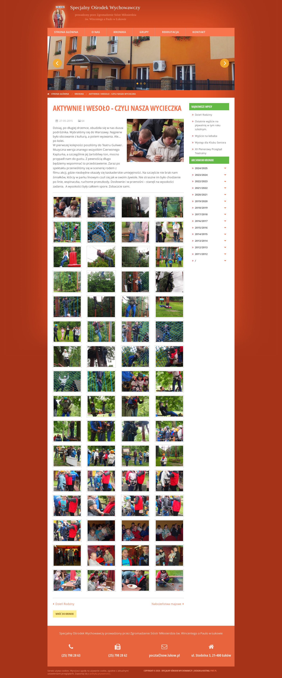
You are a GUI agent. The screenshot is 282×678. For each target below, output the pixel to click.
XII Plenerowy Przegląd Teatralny (208, 151)
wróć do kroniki (65, 614)
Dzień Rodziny (64, 604)
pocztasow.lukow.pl (164, 655)
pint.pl (213, 670)
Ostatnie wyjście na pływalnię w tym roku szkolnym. (207, 125)
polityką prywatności (100, 673)
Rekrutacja (170, 32)
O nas (96, 32)
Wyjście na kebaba (206, 136)
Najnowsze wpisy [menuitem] (201, 107)
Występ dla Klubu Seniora (210, 142)
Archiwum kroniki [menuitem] (202, 160)
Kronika (119, 32)
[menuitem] (209, 115)
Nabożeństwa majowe (166, 604)
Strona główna (66, 32)
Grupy (144, 32)
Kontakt (198, 32)
